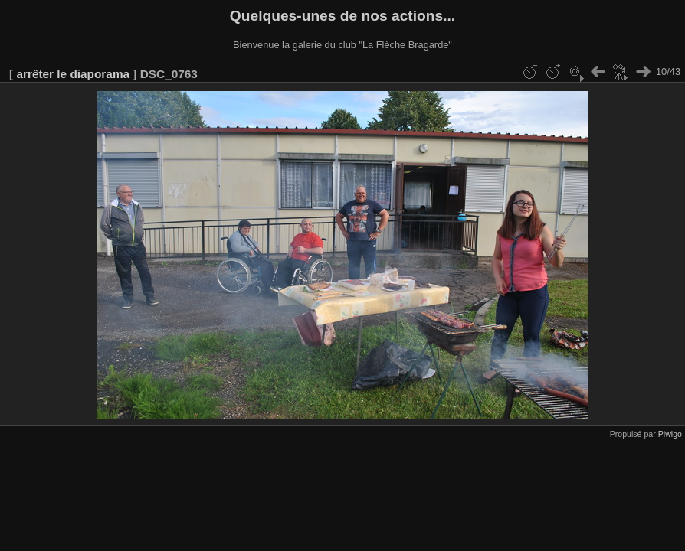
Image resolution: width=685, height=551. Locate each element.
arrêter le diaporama (72, 73)
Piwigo (670, 434)
